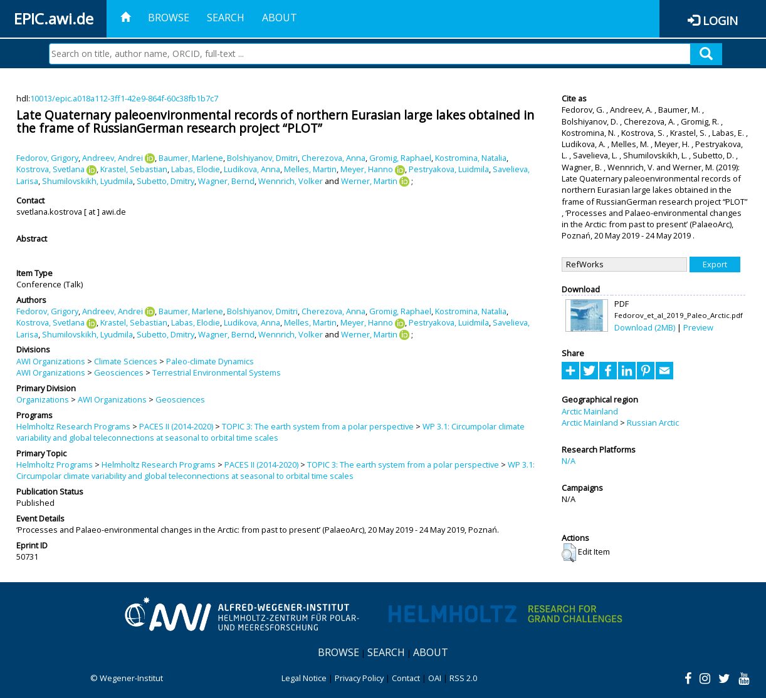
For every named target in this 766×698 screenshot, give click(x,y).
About (279, 17)
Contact (406, 678)
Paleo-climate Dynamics (210, 361)
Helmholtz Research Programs (73, 426)
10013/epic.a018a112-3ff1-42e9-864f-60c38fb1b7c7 (124, 98)
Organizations (42, 399)
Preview (698, 327)
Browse (168, 17)
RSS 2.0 (463, 678)
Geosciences (119, 372)
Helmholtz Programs (54, 464)
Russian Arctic (653, 422)
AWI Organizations (50, 361)
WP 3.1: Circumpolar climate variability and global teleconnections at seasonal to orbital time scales (270, 432)
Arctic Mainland (590, 411)
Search (225, 17)
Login (720, 20)
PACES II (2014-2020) (176, 426)
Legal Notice (304, 678)
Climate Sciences (125, 361)
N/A (568, 460)
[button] (569, 552)
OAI (434, 678)
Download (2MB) (644, 327)
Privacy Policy (359, 678)
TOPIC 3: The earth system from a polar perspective (318, 426)
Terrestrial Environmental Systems (216, 372)
